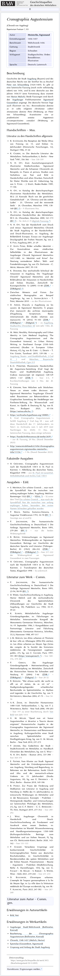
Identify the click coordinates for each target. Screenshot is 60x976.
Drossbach (43, 779)
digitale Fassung (40, 221)
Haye (16, 809)
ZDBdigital (15, 288)
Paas (14, 242)
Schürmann (18, 141)
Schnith (18, 613)
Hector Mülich (18, 96)
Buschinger (21, 877)
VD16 (37, 496)
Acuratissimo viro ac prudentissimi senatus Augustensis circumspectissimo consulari (30, 117)
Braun (17, 512)
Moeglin (19, 638)
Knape (30, 184)
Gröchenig (18, 463)
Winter (50, 870)
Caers (35, 350)
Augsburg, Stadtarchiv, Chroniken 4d (31, 324)
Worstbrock (15, 708)
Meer (15, 332)
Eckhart (18, 847)
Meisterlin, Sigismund (39, 34)
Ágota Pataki (19, 246)
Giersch (22, 662)
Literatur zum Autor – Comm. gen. (27, 901)
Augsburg (31, 78)
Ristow (17, 537)
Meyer (13, 267)
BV (16, 208)
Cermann (17, 387)
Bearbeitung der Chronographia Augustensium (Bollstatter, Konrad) (31, 935)
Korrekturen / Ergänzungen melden (23, 969)
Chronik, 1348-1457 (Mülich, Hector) (27, 940)
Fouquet (13, 870)
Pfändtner (20, 366)
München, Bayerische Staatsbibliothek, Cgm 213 (31, 360)
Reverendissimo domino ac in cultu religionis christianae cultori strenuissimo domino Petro (30, 108)
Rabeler (38, 870)
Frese (12, 301)
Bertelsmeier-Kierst (26, 840)
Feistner (16, 761)
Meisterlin (16, 487)
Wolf (49, 751)
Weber (15, 594)
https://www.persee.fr (29, 656)
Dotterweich (15, 696)
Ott (20, 163)
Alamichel (16, 889)
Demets (46, 350)
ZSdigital (30, 322)
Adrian (17, 304)
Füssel (20, 184)
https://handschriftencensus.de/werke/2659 (30, 436)
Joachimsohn (21, 521)
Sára (12, 408)
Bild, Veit (14, 915)
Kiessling (17, 681)
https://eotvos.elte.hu (21, 411)
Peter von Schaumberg (18, 84)
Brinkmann (46, 806)
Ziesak (19, 702)
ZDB (46, 285)
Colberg (17, 153)
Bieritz (30, 806)
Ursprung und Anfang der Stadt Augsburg (30, 947)
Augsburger (17, 99)
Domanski (17, 270)
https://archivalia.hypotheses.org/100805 (29, 415)
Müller (22, 718)
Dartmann (44, 264)
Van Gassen (15, 353)
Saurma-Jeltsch (41, 298)
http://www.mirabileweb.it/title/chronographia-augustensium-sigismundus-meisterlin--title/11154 (32, 449)
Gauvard (37, 653)
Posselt (16, 785)
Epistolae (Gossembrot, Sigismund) (26, 943)
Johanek (17, 745)
